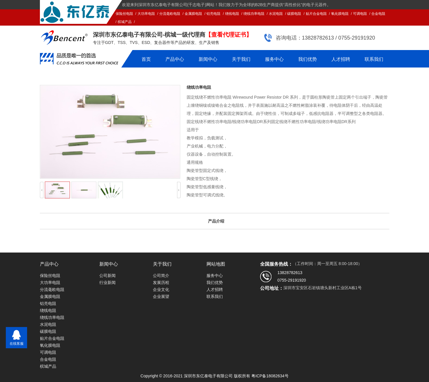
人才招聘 (340, 59)
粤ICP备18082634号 (270, 376)
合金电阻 (378, 14)
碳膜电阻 (294, 14)
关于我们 (241, 59)
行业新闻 (107, 282)
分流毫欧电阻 (169, 14)
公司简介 (161, 275)
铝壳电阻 (213, 14)
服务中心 (274, 59)
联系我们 (374, 59)
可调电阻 (360, 14)
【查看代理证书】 (228, 34)
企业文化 (161, 289)
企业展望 (161, 296)
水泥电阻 (276, 14)
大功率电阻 (146, 14)
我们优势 (307, 59)
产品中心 (174, 59)
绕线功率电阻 (253, 14)
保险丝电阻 (124, 14)
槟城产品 (125, 22)
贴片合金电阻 (316, 14)
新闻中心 (208, 59)
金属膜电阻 (193, 14)
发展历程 (161, 282)
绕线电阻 (232, 14)
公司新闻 (107, 275)
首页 (146, 59)
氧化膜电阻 (340, 14)
